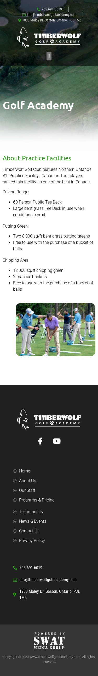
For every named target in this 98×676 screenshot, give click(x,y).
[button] (49, 56)
